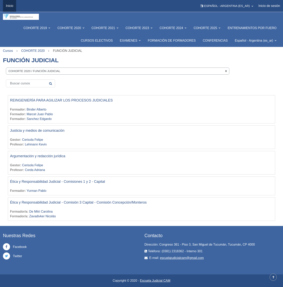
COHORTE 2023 (138, 28)
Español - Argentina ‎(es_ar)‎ (254, 40)
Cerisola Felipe (32, 139)
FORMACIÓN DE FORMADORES (172, 40)
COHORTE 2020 (69, 28)
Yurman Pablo (36, 190)
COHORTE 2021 (104, 28)
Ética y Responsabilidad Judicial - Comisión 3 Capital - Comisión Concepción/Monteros (78, 202)
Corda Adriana (35, 170)
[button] (227, 6)
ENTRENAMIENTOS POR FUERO (252, 28)
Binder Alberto (36, 109)
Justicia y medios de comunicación (37, 131)
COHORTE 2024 (172, 28)
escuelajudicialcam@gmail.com (182, 258)
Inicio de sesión (269, 5)
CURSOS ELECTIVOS (97, 40)
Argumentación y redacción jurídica (37, 156)
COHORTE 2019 (35, 28)
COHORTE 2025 (206, 28)
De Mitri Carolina (41, 211)
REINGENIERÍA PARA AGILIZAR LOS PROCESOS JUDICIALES (61, 100)
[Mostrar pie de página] (273, 277)
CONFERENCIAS (215, 40)
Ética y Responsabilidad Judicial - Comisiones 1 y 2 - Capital (57, 182)
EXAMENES (129, 40)
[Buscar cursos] (30, 83)
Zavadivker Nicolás (42, 216)
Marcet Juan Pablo (40, 114)
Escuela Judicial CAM (155, 280)
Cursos (8, 50)
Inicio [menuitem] (9, 5)
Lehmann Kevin (36, 144)
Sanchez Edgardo (39, 119)
